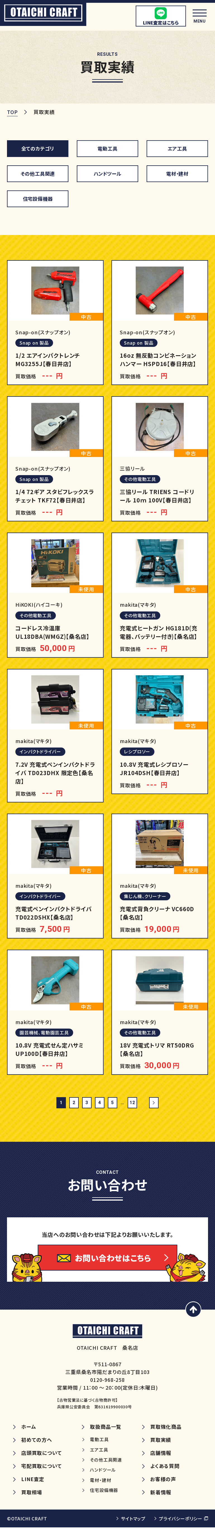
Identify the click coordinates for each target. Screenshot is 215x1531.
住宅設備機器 (38, 198)
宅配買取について (41, 1469)
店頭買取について (41, 1456)
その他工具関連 (38, 173)
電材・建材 (177, 173)
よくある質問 (165, 1469)
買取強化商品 (166, 1430)
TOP (12, 111)
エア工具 (177, 148)
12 (132, 1103)
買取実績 (160, 1443)
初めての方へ (36, 1443)
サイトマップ (133, 1522)
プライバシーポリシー (180, 1522)
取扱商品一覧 (105, 1430)
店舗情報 (160, 1456)
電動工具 (107, 148)
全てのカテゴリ (37, 148)
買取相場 (31, 1496)
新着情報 (160, 1496)
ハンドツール (107, 173)
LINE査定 (32, 1482)
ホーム (28, 1430)
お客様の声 (163, 1482)
